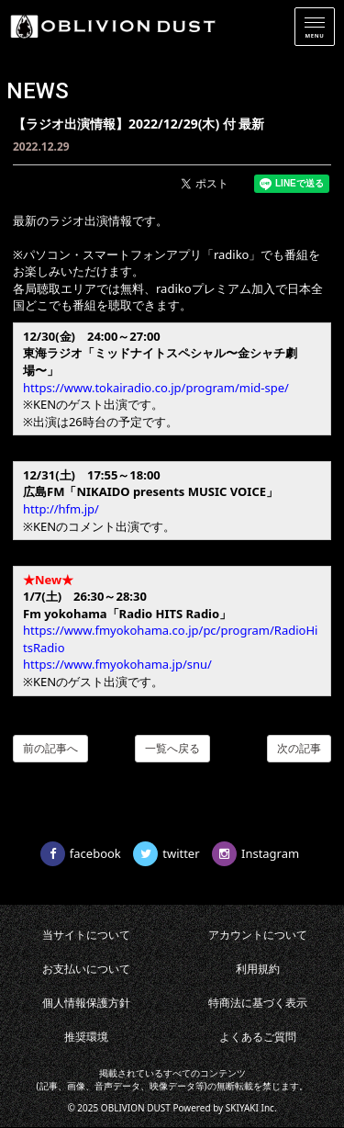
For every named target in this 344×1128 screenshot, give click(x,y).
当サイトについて (86, 934)
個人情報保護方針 (86, 1002)
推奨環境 (86, 1036)
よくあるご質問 (257, 1036)
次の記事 (299, 748)
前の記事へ (50, 748)
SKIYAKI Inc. (251, 1107)
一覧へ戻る (172, 748)
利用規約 (258, 968)
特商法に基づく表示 (257, 1002)
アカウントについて (257, 934)
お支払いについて (86, 968)
